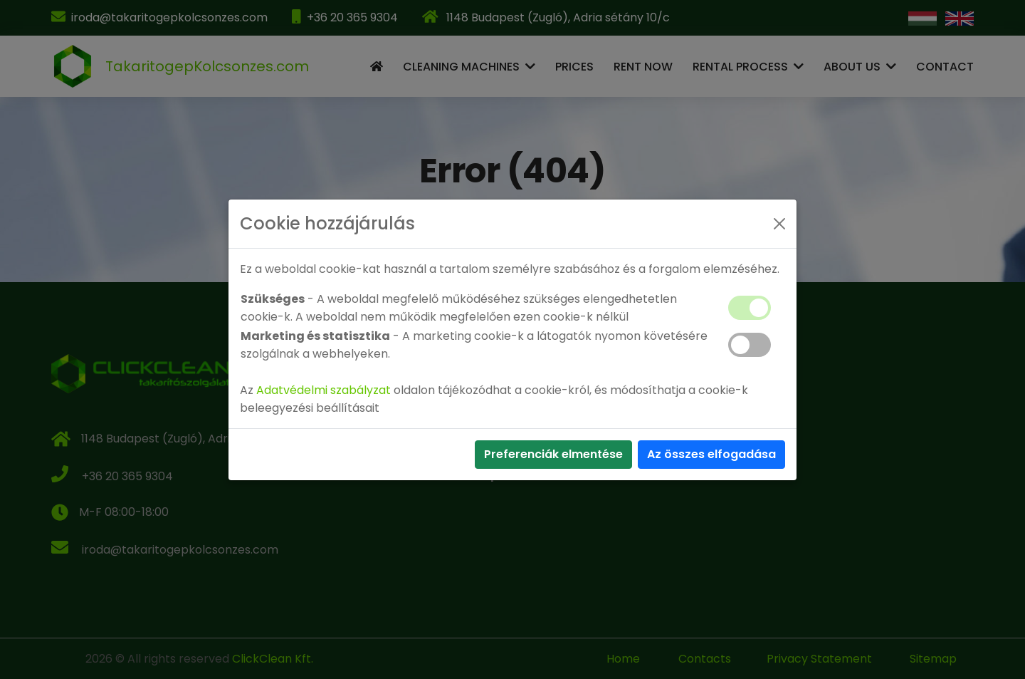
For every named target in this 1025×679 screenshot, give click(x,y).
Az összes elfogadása (711, 454)
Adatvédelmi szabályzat (323, 390)
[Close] (779, 223)
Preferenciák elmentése (553, 454)
